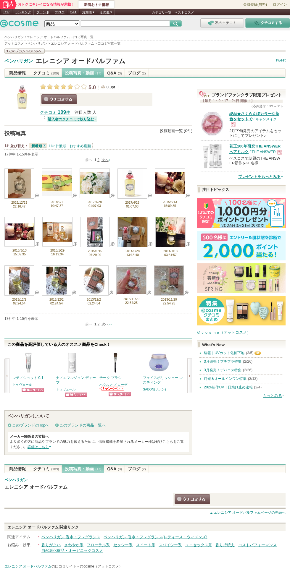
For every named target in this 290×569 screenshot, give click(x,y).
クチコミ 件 (55, 112)
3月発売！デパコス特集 (222, 370)
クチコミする (59, 99)
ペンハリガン (18, 61)
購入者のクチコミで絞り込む (71, 119)
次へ (105, 160)
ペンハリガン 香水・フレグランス (70, 537)
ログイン (280, 4)
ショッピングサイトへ (33, 390)
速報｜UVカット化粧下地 (224, 353)
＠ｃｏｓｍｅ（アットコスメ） (224, 332)
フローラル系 (98, 545)
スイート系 (145, 545)
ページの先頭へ (250, 512)
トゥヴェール (22, 384)
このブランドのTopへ (30, 425)
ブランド (42, 12)
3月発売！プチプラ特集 (222, 361)
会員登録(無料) (255, 4)
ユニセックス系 (198, 545)
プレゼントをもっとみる (259, 176)
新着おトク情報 (96, 5)
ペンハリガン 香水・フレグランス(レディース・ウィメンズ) (155, 537)
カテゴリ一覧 (161, 12)
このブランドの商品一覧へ (82, 425)
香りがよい (51, 545)
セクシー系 (123, 545)
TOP (6, 12)
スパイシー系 (170, 545)
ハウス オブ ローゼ (113, 384)
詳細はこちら (38, 447)
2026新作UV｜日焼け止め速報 (228, 387)
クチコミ (46, 73)
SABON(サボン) (154, 389)
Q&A (73, 12)
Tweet (280, 60)
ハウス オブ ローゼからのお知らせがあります (112, 388)
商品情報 (17, 73)
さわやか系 (73, 545)
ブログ (60, 12)
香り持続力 (225, 545)
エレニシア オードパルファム (80, 61)
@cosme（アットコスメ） (101, 566)
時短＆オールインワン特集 (225, 379)
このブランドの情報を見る (24, 51)
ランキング (23, 12)
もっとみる (272, 395)
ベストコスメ (184, 12)
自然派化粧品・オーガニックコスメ (72, 550)
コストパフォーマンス (257, 545)
